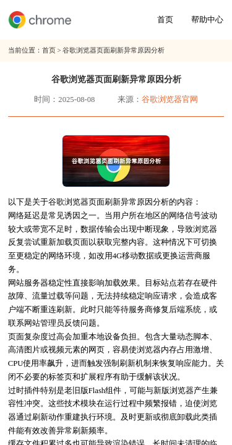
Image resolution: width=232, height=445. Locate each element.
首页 (165, 19)
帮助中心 (207, 19)
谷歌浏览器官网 (170, 99)
